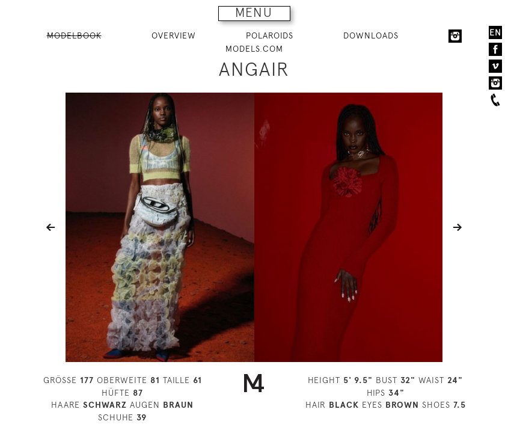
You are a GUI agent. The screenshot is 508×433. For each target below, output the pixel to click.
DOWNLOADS (371, 35)
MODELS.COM (254, 48)
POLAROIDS (269, 35)
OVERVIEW (173, 35)
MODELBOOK (74, 35)
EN (495, 32)
